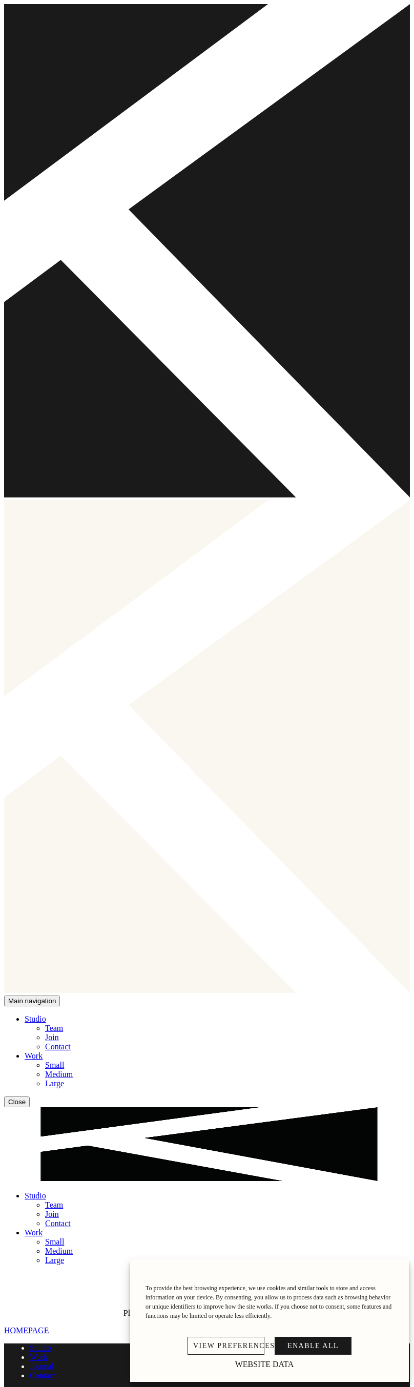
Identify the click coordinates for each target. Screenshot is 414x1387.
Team (54, 1028)
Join (52, 1037)
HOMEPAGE (26, 1330)
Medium (59, 1074)
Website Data (264, 1364)
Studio (35, 1019)
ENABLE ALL (313, 1346)
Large (54, 1083)
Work (34, 1055)
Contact (58, 1046)
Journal (42, 1366)
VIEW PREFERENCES (228, 1346)
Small (54, 1065)
